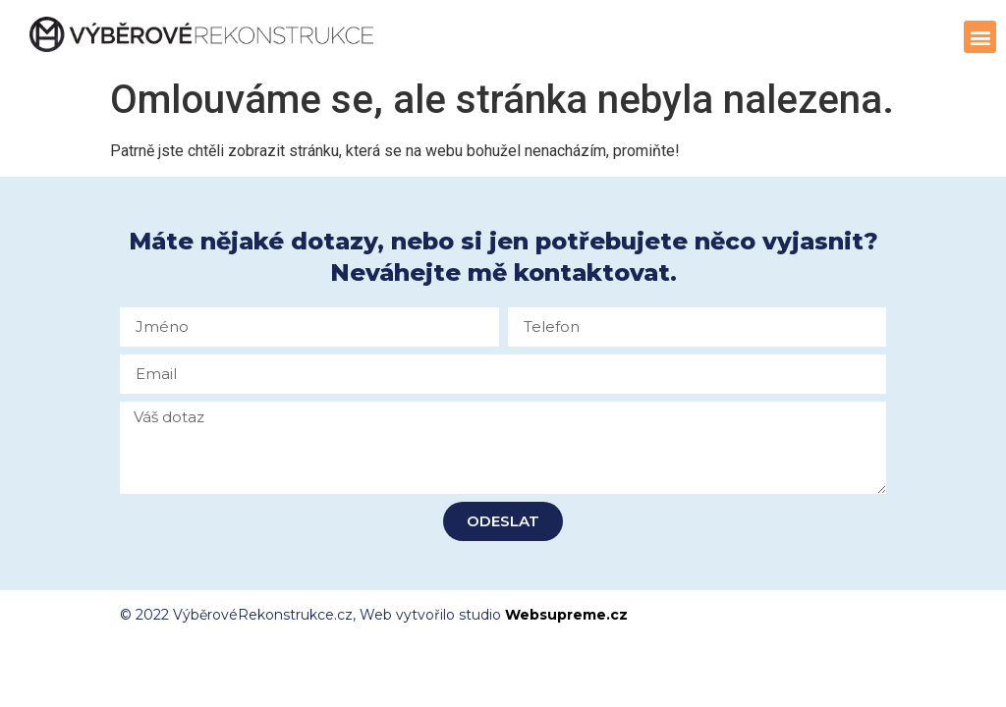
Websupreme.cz (566, 615)
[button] (980, 37)
